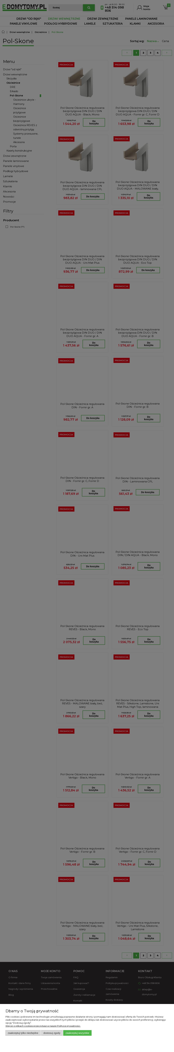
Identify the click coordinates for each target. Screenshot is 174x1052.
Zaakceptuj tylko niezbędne (23, 1032)
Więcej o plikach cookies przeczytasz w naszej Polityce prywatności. (43, 1026)
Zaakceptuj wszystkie (77, 1032)
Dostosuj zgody (51, 1032)
